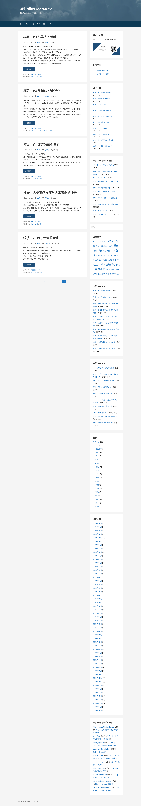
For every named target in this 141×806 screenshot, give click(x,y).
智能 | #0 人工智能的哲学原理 (103, 380)
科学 (97, 481)
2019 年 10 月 (98, 682)
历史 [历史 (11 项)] (104, 251)
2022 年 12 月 (98, 577)
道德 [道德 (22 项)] (103, 273)
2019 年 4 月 (97, 700)
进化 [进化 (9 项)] (117, 269)
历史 (97, 456)
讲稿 (97, 492)
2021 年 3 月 (97, 624)
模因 (39, 74)
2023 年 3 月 (97, 570)
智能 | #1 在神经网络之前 (102, 387)
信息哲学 (98, 449)
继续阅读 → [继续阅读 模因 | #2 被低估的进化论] (29, 123)
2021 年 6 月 (97, 613)
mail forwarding (99, 768)
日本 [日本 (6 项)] (101, 260)
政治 (32, 272)
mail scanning (98, 755)
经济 (41, 224)
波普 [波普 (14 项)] (112, 260)
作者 (32, 24)
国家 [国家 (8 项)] (100, 256)
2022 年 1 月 (97, 592)
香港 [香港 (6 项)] (118, 274)
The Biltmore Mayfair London (104, 727)
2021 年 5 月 (97, 617)
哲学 (32, 77)
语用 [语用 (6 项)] (107, 269)
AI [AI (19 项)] (94, 241)
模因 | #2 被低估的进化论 (41, 91)
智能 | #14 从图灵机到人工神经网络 (105, 204)
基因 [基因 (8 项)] (103, 256)
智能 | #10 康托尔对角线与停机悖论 (105, 416)
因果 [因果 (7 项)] (97, 256)
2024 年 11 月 (98, 541)
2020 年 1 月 (97, 671)
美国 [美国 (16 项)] (116, 264)
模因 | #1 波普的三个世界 (41, 144)
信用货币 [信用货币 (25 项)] (108, 245)
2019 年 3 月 (97, 703)
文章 (26, 24)
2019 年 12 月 (98, 674)
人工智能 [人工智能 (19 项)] (111, 241)
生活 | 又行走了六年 (100, 211)
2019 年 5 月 (97, 696)
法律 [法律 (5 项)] (109, 260)
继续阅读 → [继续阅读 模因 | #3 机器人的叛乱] (29, 69)
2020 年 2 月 (97, 667)
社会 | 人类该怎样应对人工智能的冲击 (50, 192)
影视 (97, 460)
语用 (97, 495)
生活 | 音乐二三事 (99, 178)
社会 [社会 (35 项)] (95, 264)
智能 (97, 467)
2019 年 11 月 (98, 678)
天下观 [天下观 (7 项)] (107, 256)
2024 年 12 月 (98, 538)
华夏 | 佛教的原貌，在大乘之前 (104, 342)
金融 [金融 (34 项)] (114, 273)
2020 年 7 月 (97, 649)
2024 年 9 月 (97, 545)
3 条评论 (47, 243)
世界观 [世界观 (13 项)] (100, 241)
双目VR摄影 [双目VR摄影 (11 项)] (111, 251)
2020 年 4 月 (97, 660)
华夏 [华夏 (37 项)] (99, 250)
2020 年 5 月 (97, 656)
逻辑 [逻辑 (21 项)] (95, 273)
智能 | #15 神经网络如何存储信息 (105, 198)
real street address (100, 775)
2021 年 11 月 (98, 599)
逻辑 (97, 499)
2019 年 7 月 (97, 689)
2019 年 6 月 (97, 692)
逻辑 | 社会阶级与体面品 (101, 98)
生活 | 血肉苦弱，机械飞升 (102, 116)
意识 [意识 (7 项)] (118, 256)
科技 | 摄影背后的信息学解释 (103, 140)
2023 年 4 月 (97, 566)
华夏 (97, 452)
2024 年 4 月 (97, 548)
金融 (41, 272)
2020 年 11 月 (98, 638)
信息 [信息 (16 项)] (102, 245)
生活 (97, 474)
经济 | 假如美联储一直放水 (102, 297)
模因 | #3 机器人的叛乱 (39, 37)
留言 (38, 24)
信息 (32, 130)
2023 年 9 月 (97, 552)
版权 (44, 24)
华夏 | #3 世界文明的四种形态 (103, 146)
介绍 (19, 24)
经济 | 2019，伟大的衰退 (41, 238)
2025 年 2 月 (97, 530)
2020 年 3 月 (97, 664)
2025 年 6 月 (97, 527)
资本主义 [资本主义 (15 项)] (112, 269)
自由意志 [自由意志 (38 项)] (100, 269)
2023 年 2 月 (97, 574)
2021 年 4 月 (97, 620)
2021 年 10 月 (98, 602)
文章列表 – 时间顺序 (102, 74)
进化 (45, 77)
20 (58, 281)
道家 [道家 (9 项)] (99, 274)
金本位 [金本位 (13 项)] (108, 274)
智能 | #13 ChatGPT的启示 (103, 214)
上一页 (42, 281)
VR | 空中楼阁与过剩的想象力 (103, 165)
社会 (39, 222)
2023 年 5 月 (97, 563)
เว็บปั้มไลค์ (96, 736)
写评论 (47, 42)
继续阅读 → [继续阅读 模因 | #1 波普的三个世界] (29, 171)
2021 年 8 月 (97, 610)
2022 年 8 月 (97, 581)
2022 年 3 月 (97, 588)
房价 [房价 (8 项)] (94, 260)
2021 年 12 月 (98, 595)
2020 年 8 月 (97, 646)
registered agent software (102, 781)
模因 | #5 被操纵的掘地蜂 (102, 93)
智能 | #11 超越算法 (100, 413)
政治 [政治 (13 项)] (98, 260)
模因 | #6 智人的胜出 (100, 104)
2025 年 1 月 (97, 534)
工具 (51, 24)
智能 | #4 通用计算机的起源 (103, 423)
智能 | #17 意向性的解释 (102, 188)
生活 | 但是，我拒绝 (100, 128)
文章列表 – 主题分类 (102, 70)
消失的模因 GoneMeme (36, 9)
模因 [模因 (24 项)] (105, 259)
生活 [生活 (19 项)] (116, 259)
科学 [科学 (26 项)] (101, 264)
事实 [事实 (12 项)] (105, 241)
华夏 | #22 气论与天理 (101, 134)
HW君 (38, 42)
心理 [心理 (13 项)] (114, 255)
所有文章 (33, 74)
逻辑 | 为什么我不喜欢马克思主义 (105, 348)
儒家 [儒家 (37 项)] (116, 245)
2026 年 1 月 (97, 523)
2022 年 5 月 (97, 584)
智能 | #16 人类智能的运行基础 (104, 191)
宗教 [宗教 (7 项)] (111, 256)
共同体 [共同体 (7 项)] (95, 251)
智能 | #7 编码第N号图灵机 (103, 393)
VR (96, 445)
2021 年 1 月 (97, 631)
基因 (36, 77)
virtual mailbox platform (102, 749)
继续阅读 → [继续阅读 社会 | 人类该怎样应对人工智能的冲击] (29, 216)
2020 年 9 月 (97, 642)
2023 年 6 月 (97, 559)
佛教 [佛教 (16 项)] (97, 245)
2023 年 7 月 (97, 556)
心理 (97, 463)
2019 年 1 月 (97, 710)
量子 (97, 503)
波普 (41, 179)
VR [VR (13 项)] (96, 241)
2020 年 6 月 (97, 653)
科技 (36, 224)
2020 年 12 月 (98, 635)
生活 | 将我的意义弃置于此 (102, 406)
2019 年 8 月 (97, 685)
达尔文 (46, 130)
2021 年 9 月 (97, 606)
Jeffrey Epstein (98, 743)
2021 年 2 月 (97, 628)
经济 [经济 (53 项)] (111, 264)
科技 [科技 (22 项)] (105, 264)
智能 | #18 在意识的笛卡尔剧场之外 (105, 181)
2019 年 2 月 (97, 707)
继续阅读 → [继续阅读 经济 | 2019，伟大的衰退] (29, 264)
